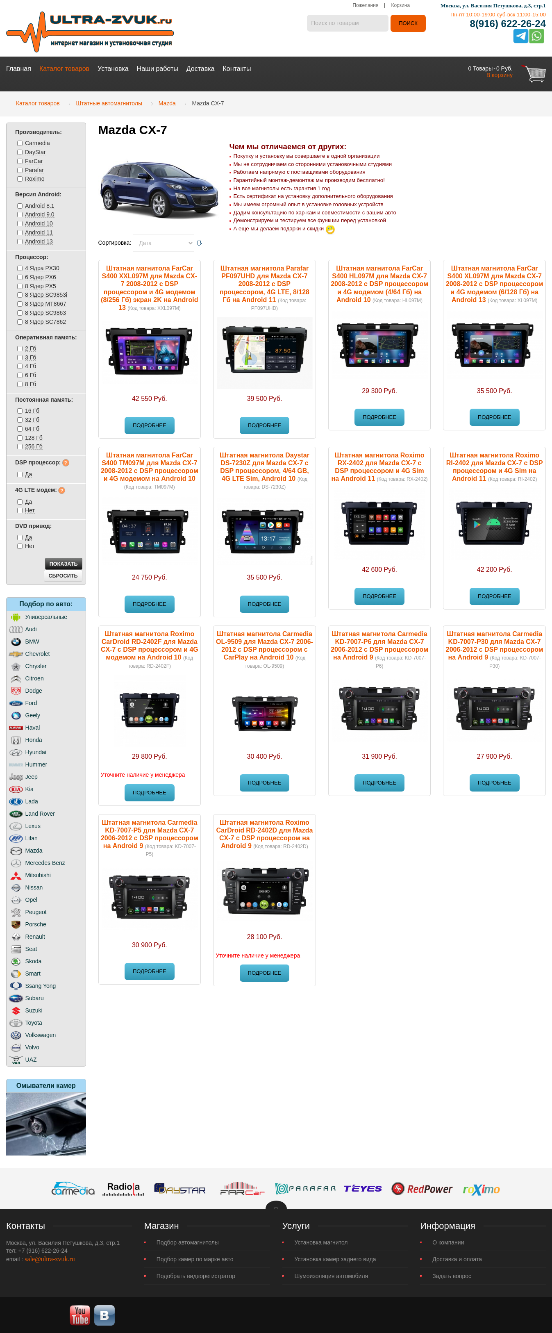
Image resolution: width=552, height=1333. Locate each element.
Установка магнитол (321, 1241)
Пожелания (365, 6)
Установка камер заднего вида (335, 1258)
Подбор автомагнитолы (188, 1241)
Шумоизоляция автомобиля (331, 1275)
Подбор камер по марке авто (195, 1258)
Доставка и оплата (457, 1258)
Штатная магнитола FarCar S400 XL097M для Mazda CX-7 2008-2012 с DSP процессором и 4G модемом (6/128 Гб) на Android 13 (494, 283)
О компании (448, 1241)
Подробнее (149, 424)
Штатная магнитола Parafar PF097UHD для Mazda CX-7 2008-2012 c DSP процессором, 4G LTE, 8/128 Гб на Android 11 (264, 283)
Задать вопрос (451, 1275)
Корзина (400, 6)
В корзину (499, 74)
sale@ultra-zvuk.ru (50, 1258)
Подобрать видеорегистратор (196, 1275)
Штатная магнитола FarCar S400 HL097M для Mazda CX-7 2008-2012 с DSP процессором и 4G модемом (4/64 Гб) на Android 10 (379, 283)
